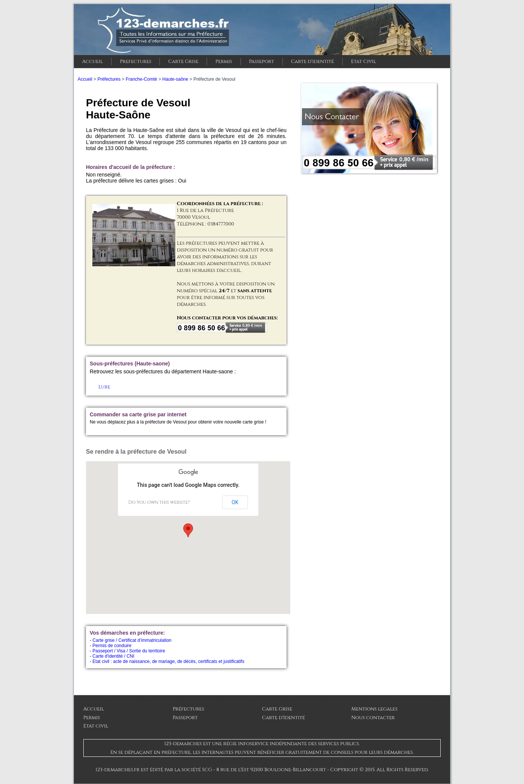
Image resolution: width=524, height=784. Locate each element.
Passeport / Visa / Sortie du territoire (128, 651)
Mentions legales (374, 709)
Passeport (261, 61)
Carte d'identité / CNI (113, 656)
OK (234, 502)
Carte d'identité (312, 61)
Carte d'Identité (283, 717)
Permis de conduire (111, 645)
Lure (104, 387)
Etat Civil (363, 61)
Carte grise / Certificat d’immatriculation (131, 640)
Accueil (92, 61)
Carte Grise (183, 61)
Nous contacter (373, 717)
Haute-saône (175, 79)
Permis (223, 61)
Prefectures (135, 61)
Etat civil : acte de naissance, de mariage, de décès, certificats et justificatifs (168, 661)
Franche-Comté (141, 79)
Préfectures (108, 79)
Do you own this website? (159, 502)
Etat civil (95, 726)
